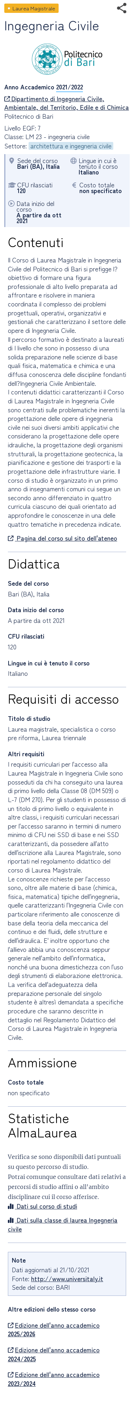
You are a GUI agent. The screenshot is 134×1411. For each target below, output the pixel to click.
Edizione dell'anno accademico (54, 1329)
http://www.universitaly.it (67, 1278)
